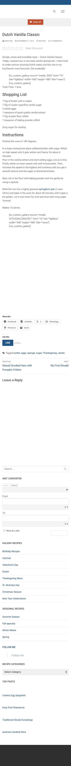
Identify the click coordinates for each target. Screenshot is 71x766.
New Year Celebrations (14, 598)
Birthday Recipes (11, 551)
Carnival (6, 558)
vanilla (61, 353)
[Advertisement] (35, 271)
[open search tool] (54, 11)
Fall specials (8, 623)
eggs (23, 353)
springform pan (47, 189)
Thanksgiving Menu (12, 578)
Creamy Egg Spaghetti (13, 695)
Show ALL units (12, 531)
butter (17, 353)
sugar (39, 353)
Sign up (35, 22)
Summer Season (11, 616)
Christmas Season (12, 591)
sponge (31, 353)
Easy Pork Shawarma (13, 707)
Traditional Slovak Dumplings (17, 719)
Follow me (8, 647)
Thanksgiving (50, 353)
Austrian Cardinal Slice (14, 732)
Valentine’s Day (10, 565)
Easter (5, 571)
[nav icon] (62, 11)
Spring (5, 637)
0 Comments (55, 41)
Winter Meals (9, 630)
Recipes (41, 41)
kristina (7, 41)
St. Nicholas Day (10, 585)
